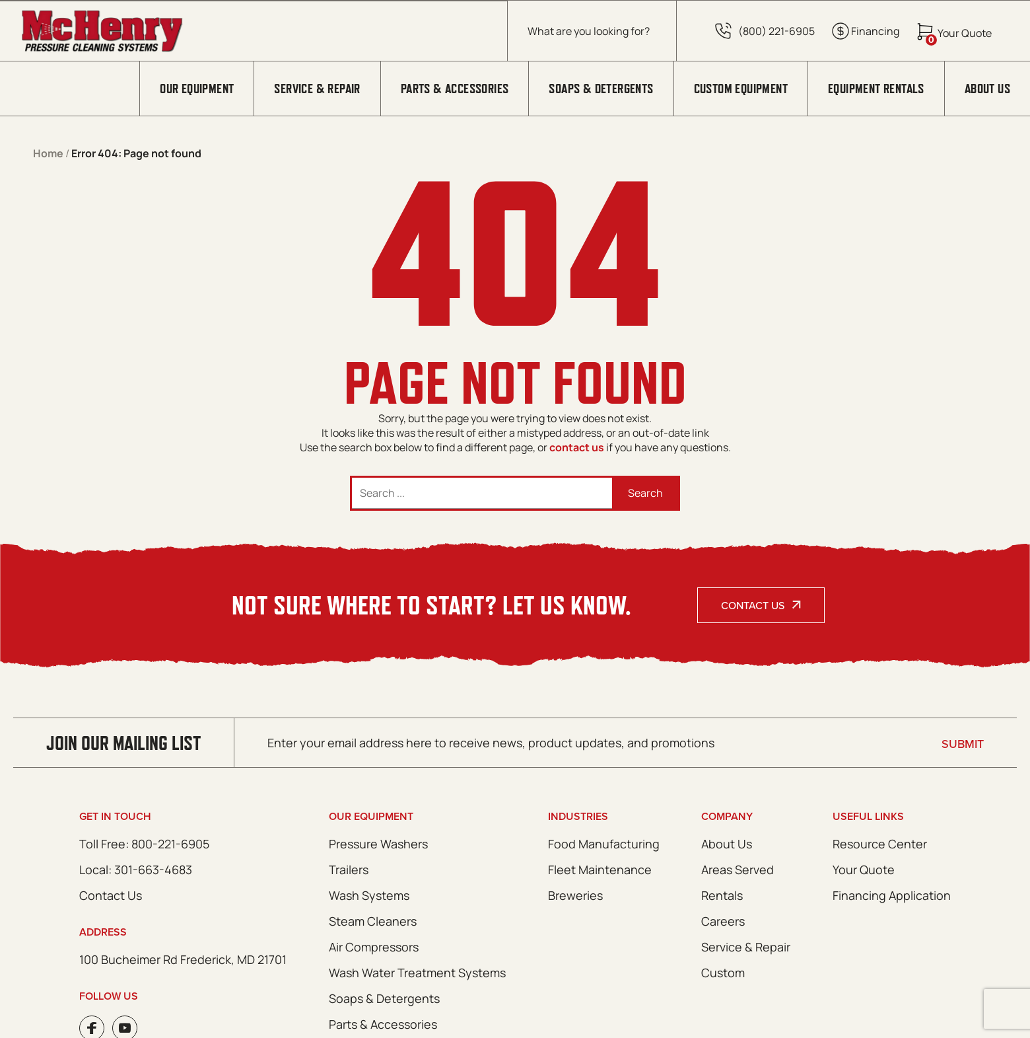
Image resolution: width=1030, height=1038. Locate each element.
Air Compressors (374, 947)
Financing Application (892, 895)
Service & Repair (317, 88)
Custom (723, 973)
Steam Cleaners (373, 921)
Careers (723, 921)
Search (645, 493)
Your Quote (864, 869)
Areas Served (737, 869)
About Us (987, 88)
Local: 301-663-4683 (135, 869)
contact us (576, 447)
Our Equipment (197, 88)
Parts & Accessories (455, 88)
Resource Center (880, 844)
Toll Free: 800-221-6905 (144, 844)
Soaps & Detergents (601, 88)
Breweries (575, 895)
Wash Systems (369, 895)
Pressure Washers (378, 844)
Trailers (348, 869)
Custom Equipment (741, 88)
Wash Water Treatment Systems (417, 973)
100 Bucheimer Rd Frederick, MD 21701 (183, 959)
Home (48, 153)
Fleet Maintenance (600, 869)
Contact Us (752, 605)
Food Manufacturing (604, 844)
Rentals (722, 895)
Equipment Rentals (876, 88)
